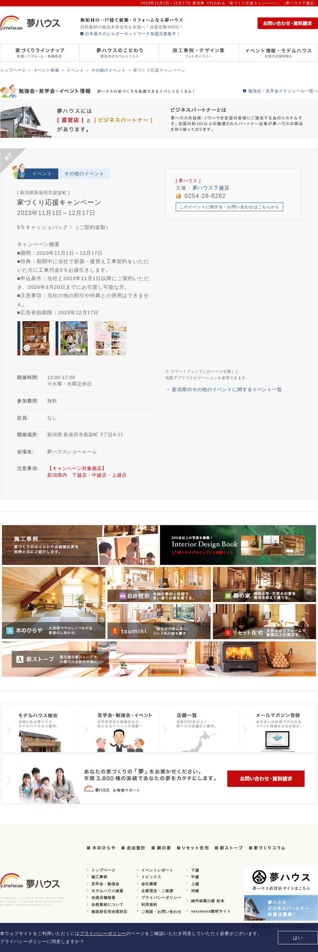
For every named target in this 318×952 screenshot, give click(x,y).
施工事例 (99, 877)
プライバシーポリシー (161, 898)
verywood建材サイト (211, 911)
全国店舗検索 (103, 898)
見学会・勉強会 (105, 884)
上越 (195, 884)
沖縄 (195, 891)
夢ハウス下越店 (211, 188)
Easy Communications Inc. (30, 904)
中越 (195, 877)
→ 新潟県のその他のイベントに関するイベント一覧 (223, 389)
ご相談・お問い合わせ (161, 912)
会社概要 (149, 884)
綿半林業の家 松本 (208, 901)
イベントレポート (157, 870)
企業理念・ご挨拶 (157, 891)
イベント (75, 70)
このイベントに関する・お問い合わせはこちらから (229, 207)
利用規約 (149, 905)
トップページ (13, 70)
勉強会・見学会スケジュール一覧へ (283, 91)
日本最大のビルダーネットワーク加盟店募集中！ (133, 33)
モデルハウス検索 (107, 891)
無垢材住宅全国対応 (109, 912)
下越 (195, 870)
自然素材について (107, 905)
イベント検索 (46, 70)
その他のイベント (108, 70)
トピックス (151, 877)
